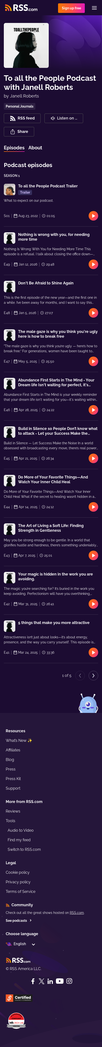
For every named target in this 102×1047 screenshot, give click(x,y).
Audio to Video (21, 830)
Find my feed (19, 840)
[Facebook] (33, 981)
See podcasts (19, 920)
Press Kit (13, 778)
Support (13, 788)
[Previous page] (80, 675)
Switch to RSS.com (24, 849)
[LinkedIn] (50, 981)
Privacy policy (18, 882)
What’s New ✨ (19, 740)
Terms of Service (20, 891)
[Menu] (94, 8)
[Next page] (93, 675)
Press (11, 769)
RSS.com (77, 913)
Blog (10, 759)
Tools (10, 821)
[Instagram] (69, 981)
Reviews (13, 811)
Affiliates (13, 750)
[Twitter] (41, 981)
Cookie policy (18, 872)
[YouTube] (60, 981)
